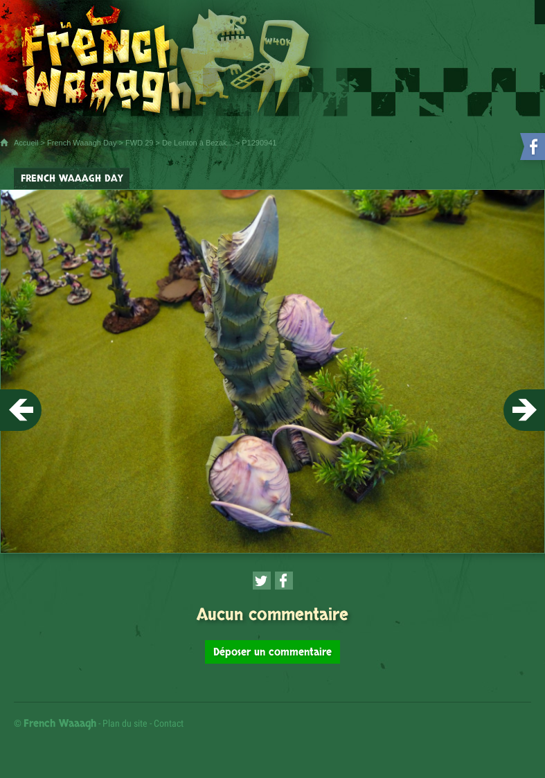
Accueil (26, 143)
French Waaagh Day (81, 143)
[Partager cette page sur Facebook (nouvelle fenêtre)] (284, 581)
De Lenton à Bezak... (197, 143)
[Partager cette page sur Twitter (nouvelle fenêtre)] (262, 581)
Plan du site (125, 723)
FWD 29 (139, 143)
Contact (169, 723)
